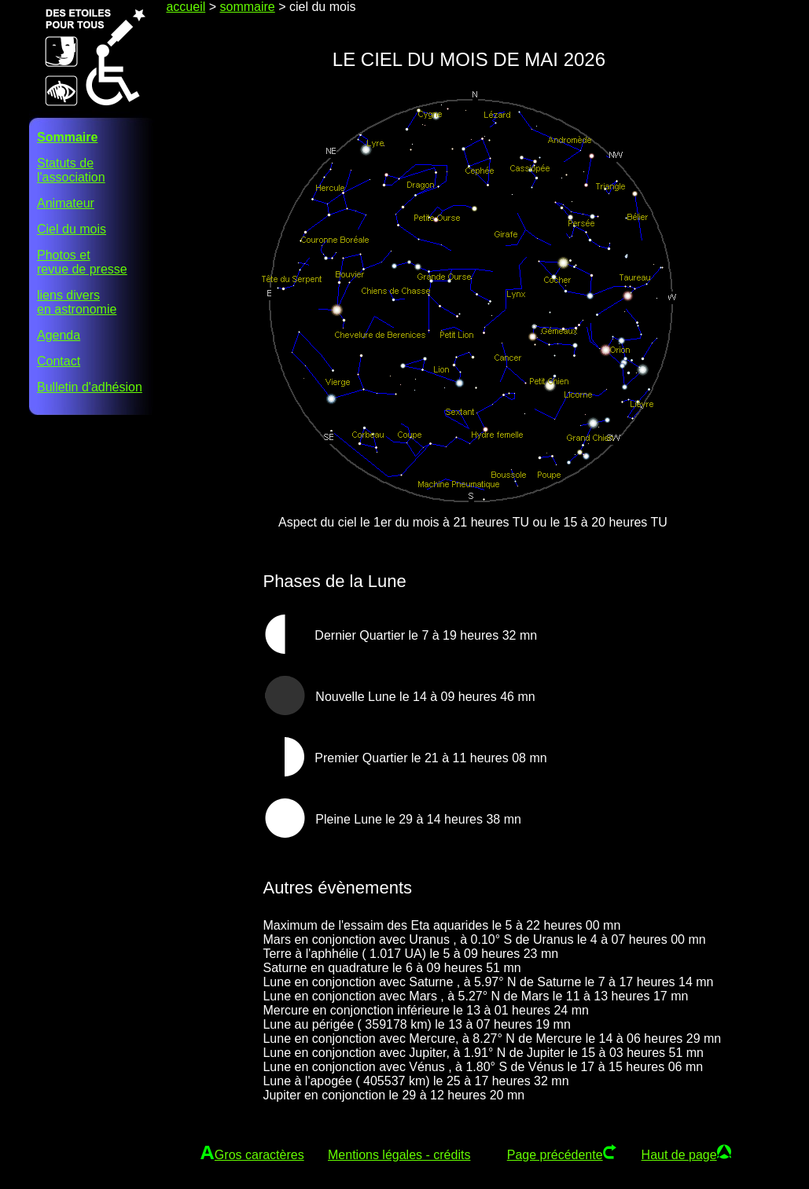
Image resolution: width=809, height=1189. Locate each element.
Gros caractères (259, 1154)
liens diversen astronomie (76, 302)
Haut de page (679, 1154)
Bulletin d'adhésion (89, 387)
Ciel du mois (71, 229)
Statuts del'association (71, 170)
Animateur (65, 203)
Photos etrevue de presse (82, 262)
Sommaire (67, 137)
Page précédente (555, 1154)
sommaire (247, 6)
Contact (58, 361)
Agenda (58, 335)
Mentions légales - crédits (399, 1154)
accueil (185, 6)
